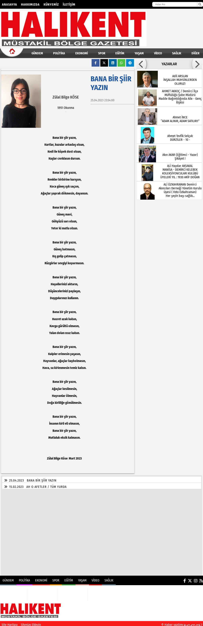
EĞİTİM (119, 53)
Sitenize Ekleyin (31, 622)
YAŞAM (139, 53)
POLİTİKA (59, 53)
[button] (141, 64)
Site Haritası (10, 622)
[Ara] (199, 4)
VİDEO (158, 53)
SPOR (101, 53)
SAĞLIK (176, 53)
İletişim (69, 4)
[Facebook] (184, 578)
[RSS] (201, 578)
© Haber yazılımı (182, 622)
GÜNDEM (37, 53)
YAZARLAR (169, 64)
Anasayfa (9, 4)
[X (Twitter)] (190, 578)
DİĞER (195, 53)
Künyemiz (51, 4)
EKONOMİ (81, 53)
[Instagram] (195, 578)
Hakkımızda (30, 4)
